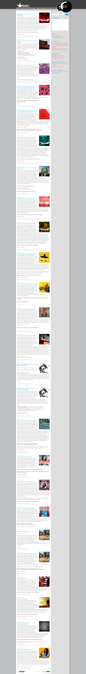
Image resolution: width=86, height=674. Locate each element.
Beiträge (23, 8)
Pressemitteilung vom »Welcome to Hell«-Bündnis (25, 189)
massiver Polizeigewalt (28, 173)
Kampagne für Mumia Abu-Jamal (24, 649)
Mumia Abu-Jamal (22, 359)
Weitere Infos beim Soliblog (22, 474)
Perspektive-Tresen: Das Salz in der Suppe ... (27, 137)
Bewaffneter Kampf (21, 36)
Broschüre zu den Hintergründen (22, 302)
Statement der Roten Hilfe (22, 58)
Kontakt (43, 8)
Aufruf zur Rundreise (21, 412)
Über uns (33, 8)
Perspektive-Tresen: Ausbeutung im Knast (26, 223)
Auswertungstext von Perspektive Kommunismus (25, 185)
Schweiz (25, 644)
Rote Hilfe (29, 60)
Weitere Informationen (21, 216)
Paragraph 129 (22, 60)
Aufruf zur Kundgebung (21, 571)
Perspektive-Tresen (31, 249)
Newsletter (28, 8)
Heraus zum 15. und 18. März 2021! (25, 65)
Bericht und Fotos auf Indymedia (23, 356)
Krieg (24, 9)
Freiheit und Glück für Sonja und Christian (26, 420)
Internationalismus (42, 9)
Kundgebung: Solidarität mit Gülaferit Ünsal (27, 553)
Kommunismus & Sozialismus (30, 36)
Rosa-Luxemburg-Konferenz (31, 406)
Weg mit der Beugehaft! (22, 599)
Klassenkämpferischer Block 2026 (58, 66)
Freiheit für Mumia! (21, 578)
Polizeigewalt (26, 81)
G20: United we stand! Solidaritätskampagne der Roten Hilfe (27, 186)
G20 (19, 132)
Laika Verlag (31, 367)
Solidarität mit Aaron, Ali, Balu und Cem (26, 198)
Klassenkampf (19, 9)
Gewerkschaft (20, 249)
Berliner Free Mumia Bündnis (22, 367)
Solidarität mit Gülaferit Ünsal (23, 531)
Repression (48, 9)
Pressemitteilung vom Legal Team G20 (23, 188)
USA (32, 359)
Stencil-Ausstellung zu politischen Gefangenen (25, 357)
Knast (25, 36)
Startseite (18, 8)
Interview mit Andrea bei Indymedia (23, 642)
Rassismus (29, 81)
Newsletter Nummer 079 (60, 56)
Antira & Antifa (29, 9)
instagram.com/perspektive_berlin (58, 37)
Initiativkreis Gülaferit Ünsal (22, 533)
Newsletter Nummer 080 (60, 55)
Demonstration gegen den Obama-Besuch (26, 309)
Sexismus (35, 9)
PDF (25, 412)
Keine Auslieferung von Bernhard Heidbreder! (27, 283)
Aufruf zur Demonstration (22, 325)
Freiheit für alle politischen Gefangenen (26, 508)
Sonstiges (54, 9)
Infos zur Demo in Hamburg (22, 127)
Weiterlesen (19, 381)
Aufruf (19, 77)
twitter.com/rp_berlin (56, 35)
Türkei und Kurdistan (38, 218)
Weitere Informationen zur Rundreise (23, 413)
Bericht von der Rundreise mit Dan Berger (26, 335)
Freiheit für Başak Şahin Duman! (24, 456)
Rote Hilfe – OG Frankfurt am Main (31, 370)
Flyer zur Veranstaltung (20, 34)
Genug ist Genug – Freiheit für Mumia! (25, 481)
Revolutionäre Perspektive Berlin (21, 370)
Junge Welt (28, 367)
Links (38, 8)
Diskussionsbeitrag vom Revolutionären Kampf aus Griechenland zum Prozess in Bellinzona (31, 641)
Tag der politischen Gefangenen (42, 81)
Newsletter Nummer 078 (60, 58)
